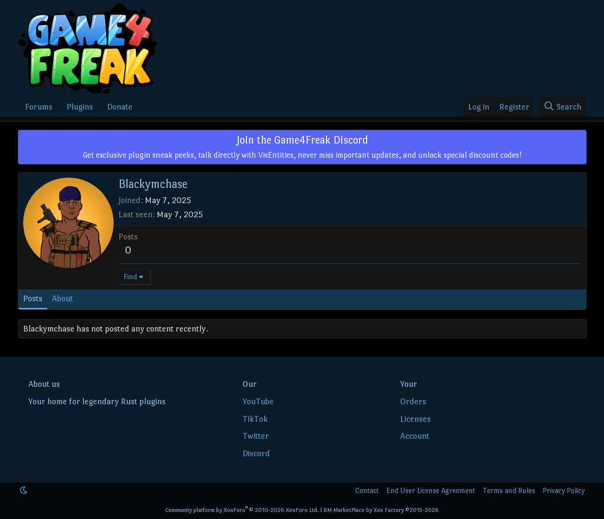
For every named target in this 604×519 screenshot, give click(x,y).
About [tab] (62, 298)
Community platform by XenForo (242, 510)
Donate (120, 106)
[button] (23, 490)
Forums (38, 106)
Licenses (415, 419)
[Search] (562, 107)
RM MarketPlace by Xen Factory (381, 510)
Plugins (80, 106)
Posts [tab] (32, 298)
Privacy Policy (564, 490)
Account (414, 436)
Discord (256, 453)
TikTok (255, 419)
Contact (367, 490)
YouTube (258, 401)
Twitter (256, 436)
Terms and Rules (509, 490)
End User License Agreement (430, 490)
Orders (413, 401)
